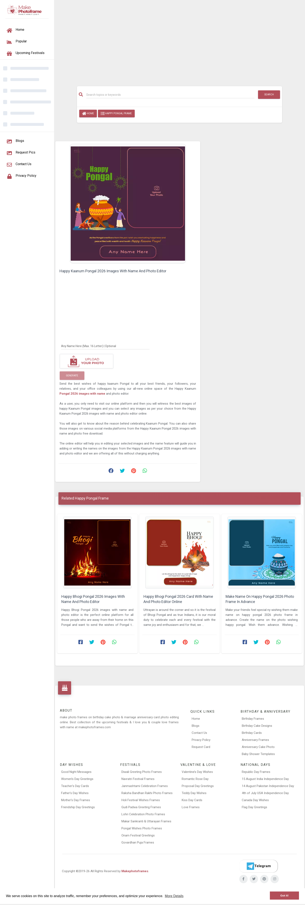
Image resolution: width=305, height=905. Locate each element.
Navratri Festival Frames (137, 779)
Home (88, 113)
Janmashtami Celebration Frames (144, 786)
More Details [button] (174, 896)
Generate (72, 375)
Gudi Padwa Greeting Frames (141, 807)
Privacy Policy (201, 740)
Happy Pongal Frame (116, 113)
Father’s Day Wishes (75, 793)
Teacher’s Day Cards (75, 786)
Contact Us (199, 733)
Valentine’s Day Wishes (197, 772)
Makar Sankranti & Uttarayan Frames (146, 821)
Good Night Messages (76, 772)
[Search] (170, 94)
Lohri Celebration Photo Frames (143, 814)
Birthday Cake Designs (257, 726)
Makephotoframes (134, 871)
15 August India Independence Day (265, 779)
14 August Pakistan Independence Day (268, 786)
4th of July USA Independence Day (265, 793)
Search (269, 94)
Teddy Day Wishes (194, 793)
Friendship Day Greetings (78, 807)
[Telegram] (258, 866)
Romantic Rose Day (195, 779)
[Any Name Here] (105, 346)
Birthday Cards (252, 733)
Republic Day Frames (256, 772)
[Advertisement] (179, 41)
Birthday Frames (253, 719)
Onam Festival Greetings (138, 835)
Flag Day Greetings (254, 807)
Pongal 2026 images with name (82, 393)
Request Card (201, 747)
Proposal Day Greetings (198, 786)
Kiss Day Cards (192, 800)
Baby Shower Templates (258, 754)
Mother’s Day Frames (75, 800)
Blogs (195, 726)
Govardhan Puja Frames (137, 842)
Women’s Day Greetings (77, 779)
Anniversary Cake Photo (258, 747)
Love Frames (191, 807)
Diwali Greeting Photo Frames (141, 772)
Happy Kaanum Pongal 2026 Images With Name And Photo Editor (112, 271)
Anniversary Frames (255, 740)
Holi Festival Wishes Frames (140, 800)
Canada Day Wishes (255, 800)
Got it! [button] (284, 895)
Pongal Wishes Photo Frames (141, 828)
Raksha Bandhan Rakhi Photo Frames (147, 793)
